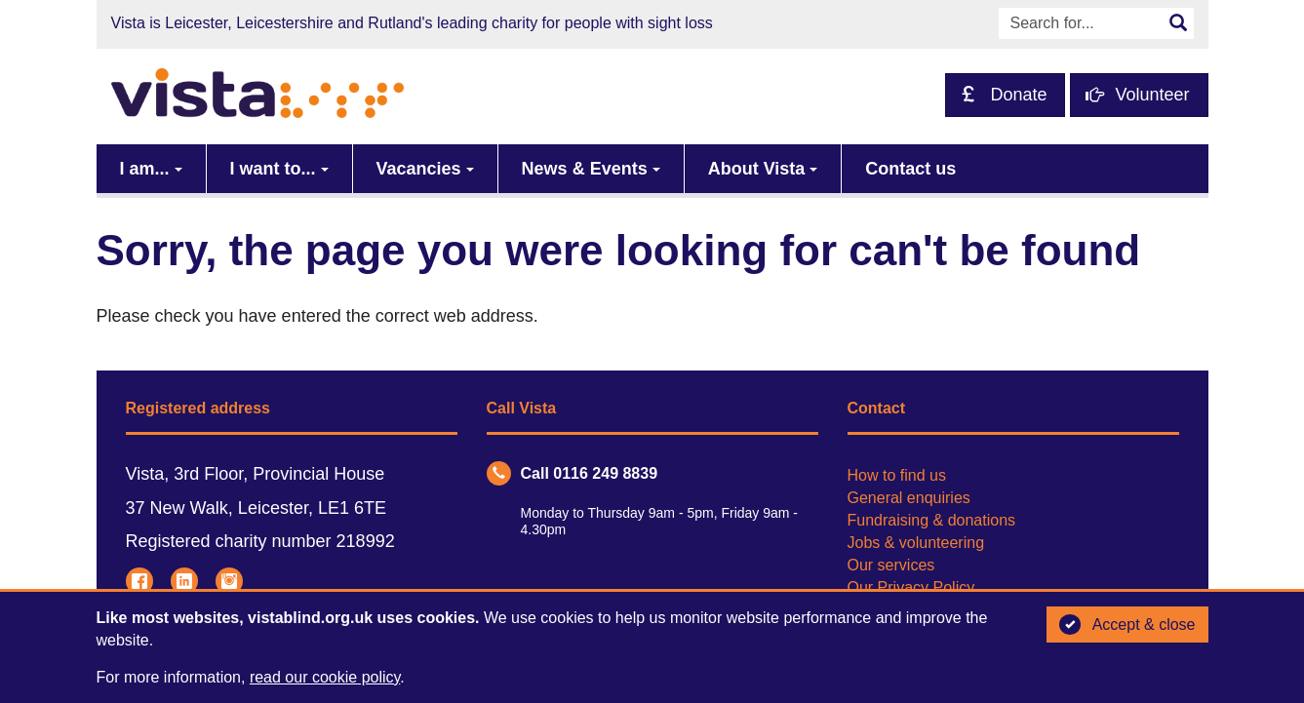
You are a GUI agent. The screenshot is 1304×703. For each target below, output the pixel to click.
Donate (1004, 94)
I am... (145, 168)
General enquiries (909, 497)
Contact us (910, 168)
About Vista (757, 168)
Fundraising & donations (932, 520)
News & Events (585, 168)
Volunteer (1137, 94)
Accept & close (1127, 625)
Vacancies (418, 168)
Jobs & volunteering (916, 542)
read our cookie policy (325, 677)
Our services (891, 565)
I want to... (273, 168)
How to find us (897, 475)
